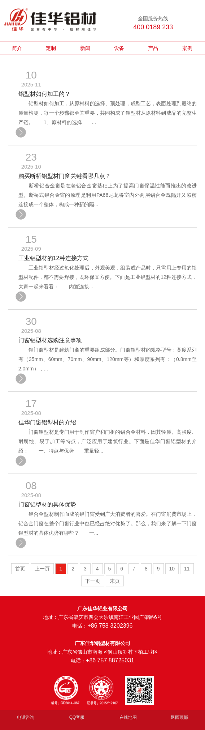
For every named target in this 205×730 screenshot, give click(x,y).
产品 (153, 48)
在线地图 (128, 717)
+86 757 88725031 (110, 660)
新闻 (85, 48)
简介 (17, 48)
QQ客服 (77, 717)
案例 (187, 48)
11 (187, 569)
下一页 (92, 581)
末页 (115, 581)
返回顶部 (179, 717)
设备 (119, 48)
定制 (51, 48)
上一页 (42, 569)
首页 (20, 569)
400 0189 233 (153, 27)
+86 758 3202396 (109, 626)
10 (172, 569)
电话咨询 (25, 717)
